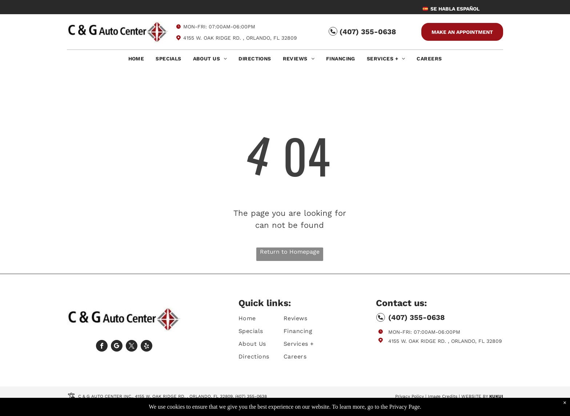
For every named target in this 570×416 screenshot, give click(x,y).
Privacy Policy (409, 396)
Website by (474, 396)
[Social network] (117, 346)
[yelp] (146, 346)
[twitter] (131, 346)
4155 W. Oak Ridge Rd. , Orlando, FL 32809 (240, 38)
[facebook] (102, 346)
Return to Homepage (290, 251)
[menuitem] (136, 60)
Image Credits (442, 396)
